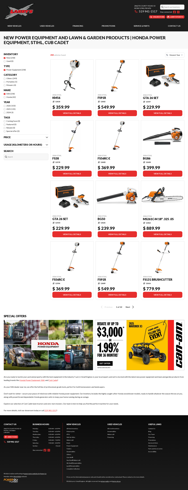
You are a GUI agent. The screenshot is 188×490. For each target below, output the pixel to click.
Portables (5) (11, 82)
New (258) (10, 58)
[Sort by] (174, 55)
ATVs (68, 434)
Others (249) (11, 78)
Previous (106, 307)
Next (130, 307)
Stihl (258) (10, 94)
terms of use (116, 481)
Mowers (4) (11, 85)
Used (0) (9, 61)
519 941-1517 (145, 11)
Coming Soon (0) (13, 121)
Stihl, (43, 380)
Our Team (151, 434)
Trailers (69, 449)
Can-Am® (70, 457)
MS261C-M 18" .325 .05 (158, 219)
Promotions (108, 26)
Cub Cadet (53, 380)
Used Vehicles (47, 26)
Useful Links (154, 424)
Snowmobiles (71, 451)
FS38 (55, 158)
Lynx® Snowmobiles (73, 466)
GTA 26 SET (151, 98)
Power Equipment (72, 446)
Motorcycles (71, 431)
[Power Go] (25, 480)
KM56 (56, 97)
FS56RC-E (104, 158)
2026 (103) (10, 105)
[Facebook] (174, 12)
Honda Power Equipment (30, 380)
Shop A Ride (17, 476)
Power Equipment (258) (16, 70)
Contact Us (174, 26)
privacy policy (105, 481)
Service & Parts (141, 26)
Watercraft (70, 440)
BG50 (101, 219)
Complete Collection (73, 469)
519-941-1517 (50, 410)
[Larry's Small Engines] (34, 11)
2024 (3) (9, 112)
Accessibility (152, 451)
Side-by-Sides (71, 437)
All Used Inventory (113, 428)
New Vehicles (14, 26)
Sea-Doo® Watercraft (73, 460)
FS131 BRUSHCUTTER (157, 279)
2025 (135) (10, 109)
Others (69, 454)
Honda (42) (11, 97)
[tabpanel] (46, 437)
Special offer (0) (12, 131)
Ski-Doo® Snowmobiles (74, 463)
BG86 (146, 158)
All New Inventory (72, 428)
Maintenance (152, 446)
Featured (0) (11, 124)
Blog (149, 431)
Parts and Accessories (155, 449)
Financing (78, 26)
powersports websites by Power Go (35, 474)
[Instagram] (178, 12)
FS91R (102, 97)
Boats (68, 443)
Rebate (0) (10, 128)
